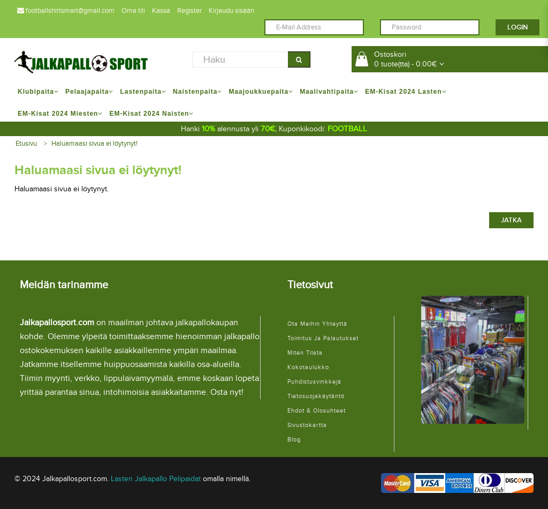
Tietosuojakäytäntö (316, 396)
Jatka (511, 220)
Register (189, 10)
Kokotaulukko (308, 367)
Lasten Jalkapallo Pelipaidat (156, 478)
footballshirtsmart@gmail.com (66, 10)
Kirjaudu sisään (231, 10)
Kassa (161, 10)
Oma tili (133, 10)
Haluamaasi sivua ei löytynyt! (94, 143)
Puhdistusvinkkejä (314, 381)
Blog (294, 439)
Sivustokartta (307, 425)
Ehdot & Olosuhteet (316, 410)
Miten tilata (305, 352)
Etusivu (26, 143)
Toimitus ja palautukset (323, 338)
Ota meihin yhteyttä (317, 323)
